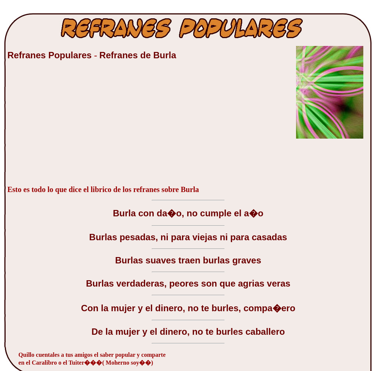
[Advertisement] (63, 126)
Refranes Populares (50, 55)
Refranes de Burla (137, 55)
